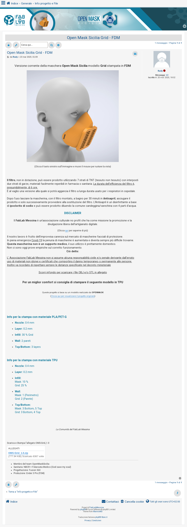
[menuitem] (132, 501)
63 (167, 75)
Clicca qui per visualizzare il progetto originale (73, 296)
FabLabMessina (97, 507)
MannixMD (98, 511)
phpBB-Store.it (101, 517)
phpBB (83, 509)
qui (66, 230)
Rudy (160, 71)
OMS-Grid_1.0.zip (18, 453)
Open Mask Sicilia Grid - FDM (93, 37)
